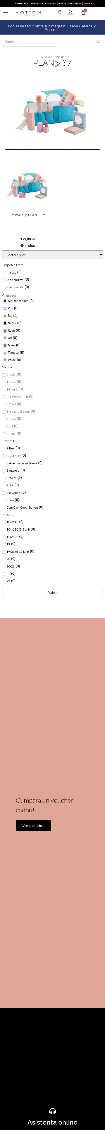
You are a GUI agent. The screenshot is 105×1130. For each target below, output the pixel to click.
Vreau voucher (33, 884)
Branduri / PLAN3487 (52, 57)
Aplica (53, 592)
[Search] (98, 41)
